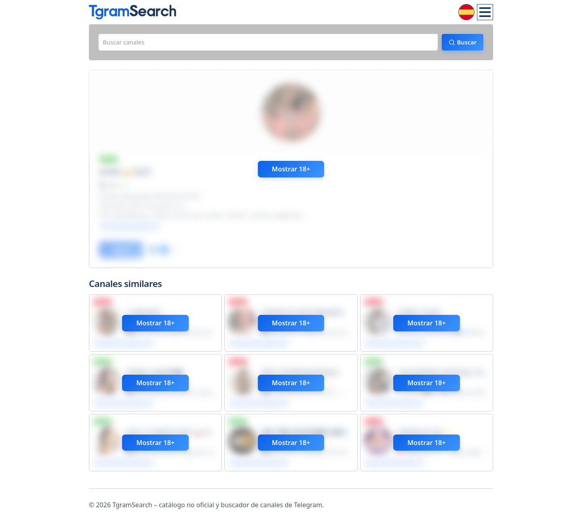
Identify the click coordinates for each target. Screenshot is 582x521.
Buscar (463, 43)
